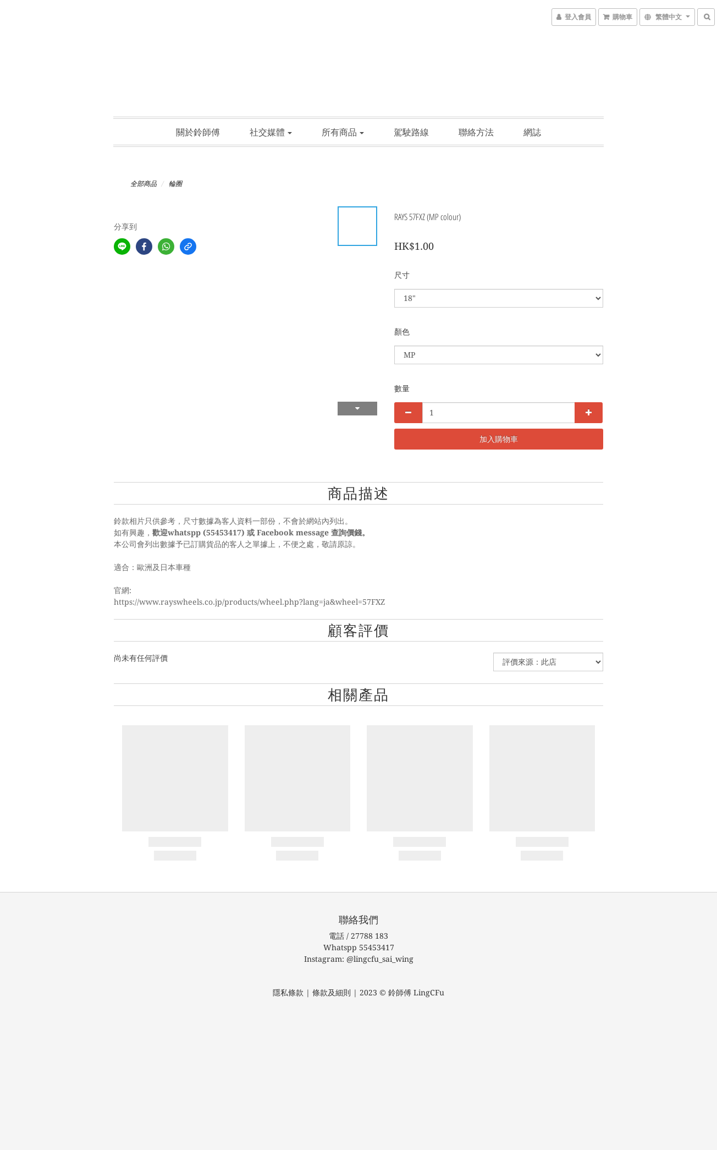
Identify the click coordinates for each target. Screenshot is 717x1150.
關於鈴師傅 (198, 132)
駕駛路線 (411, 132)
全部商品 (143, 184)
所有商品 (343, 132)
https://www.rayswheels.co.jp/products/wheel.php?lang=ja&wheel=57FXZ (249, 602)
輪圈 (175, 184)
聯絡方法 (476, 132)
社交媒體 (271, 132)
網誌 (532, 132)
